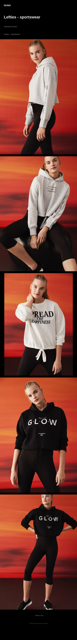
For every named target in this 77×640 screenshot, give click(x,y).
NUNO (7, 5)
